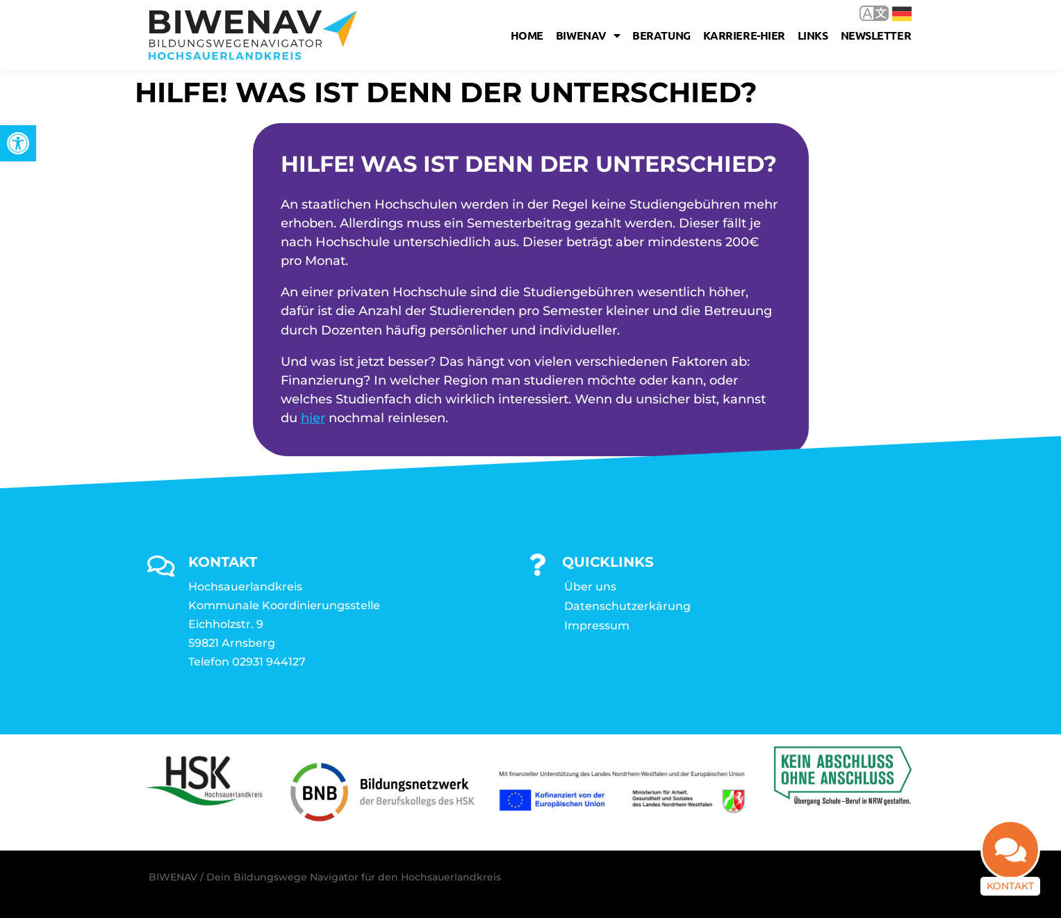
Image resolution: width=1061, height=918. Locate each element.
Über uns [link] (590, 586)
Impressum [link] (597, 625)
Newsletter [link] (876, 35)
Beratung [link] (661, 35)
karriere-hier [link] (744, 35)
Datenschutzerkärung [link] (627, 606)
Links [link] (813, 35)
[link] (18, 143)
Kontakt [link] (1010, 891)
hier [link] (313, 418)
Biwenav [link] (588, 35)
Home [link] (527, 35)
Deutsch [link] (902, 14)
